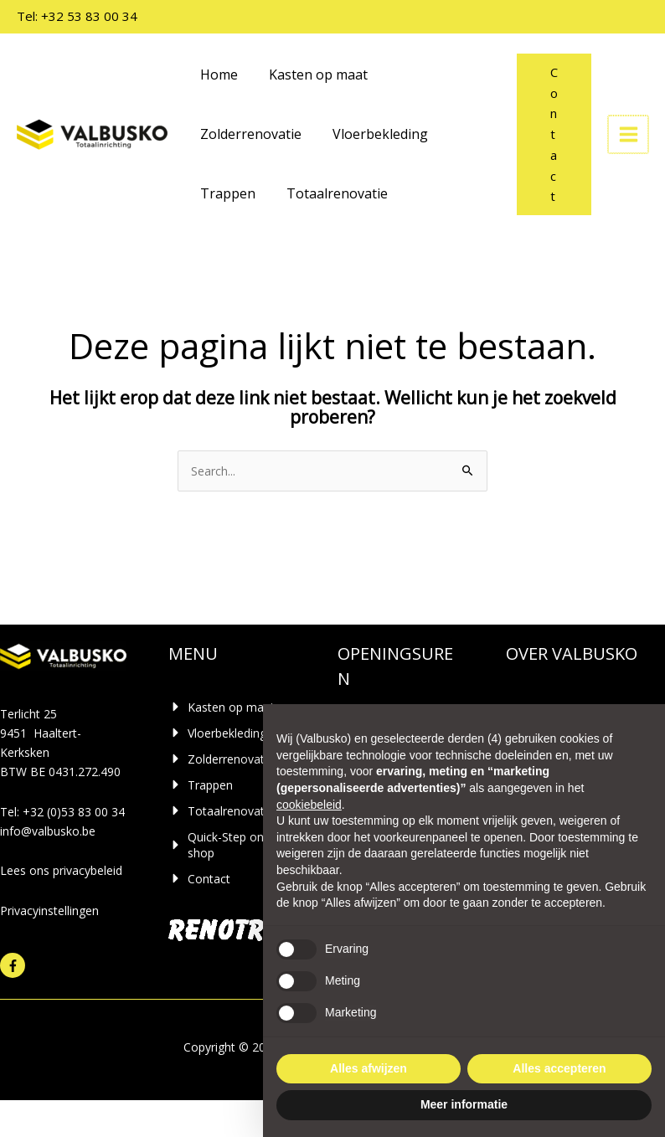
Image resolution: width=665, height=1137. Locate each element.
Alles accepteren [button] (559, 1068)
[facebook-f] (14, 965)
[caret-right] (221, 707)
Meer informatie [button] (464, 1104)
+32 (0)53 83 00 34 (74, 812)
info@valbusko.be (47, 831)
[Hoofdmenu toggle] (629, 134)
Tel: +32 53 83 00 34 (77, 16)
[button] (555, 134)
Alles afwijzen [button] (368, 1068)
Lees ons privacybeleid (61, 870)
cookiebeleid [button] (309, 804)
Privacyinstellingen (49, 910)
